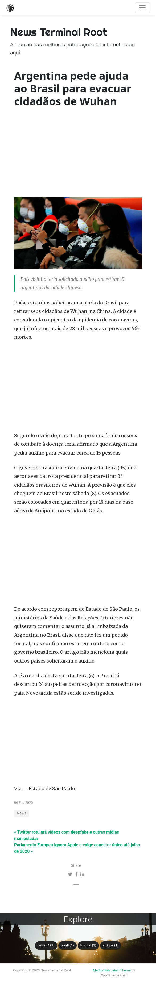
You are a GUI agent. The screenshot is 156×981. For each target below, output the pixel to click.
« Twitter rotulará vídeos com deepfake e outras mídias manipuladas (66, 835)
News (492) (46, 945)
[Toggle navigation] (142, 7)
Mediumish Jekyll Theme (112, 970)
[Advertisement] (78, 153)
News (21, 813)
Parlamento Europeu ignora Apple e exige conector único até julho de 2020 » (77, 848)
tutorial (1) (88, 945)
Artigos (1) (111, 945)
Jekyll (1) (67, 945)
